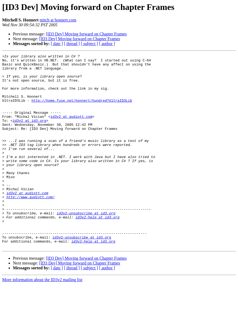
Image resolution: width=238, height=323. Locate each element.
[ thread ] (72, 43)
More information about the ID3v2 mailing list (42, 318)
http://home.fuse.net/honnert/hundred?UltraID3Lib (81, 110)
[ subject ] (89, 43)
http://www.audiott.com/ (30, 225)
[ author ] (107, 43)
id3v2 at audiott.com (71, 129)
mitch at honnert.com (58, 20)
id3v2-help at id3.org (97, 250)
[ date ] (57, 43)
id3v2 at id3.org (29, 134)
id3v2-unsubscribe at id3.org (86, 245)
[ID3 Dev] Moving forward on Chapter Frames (86, 34)
